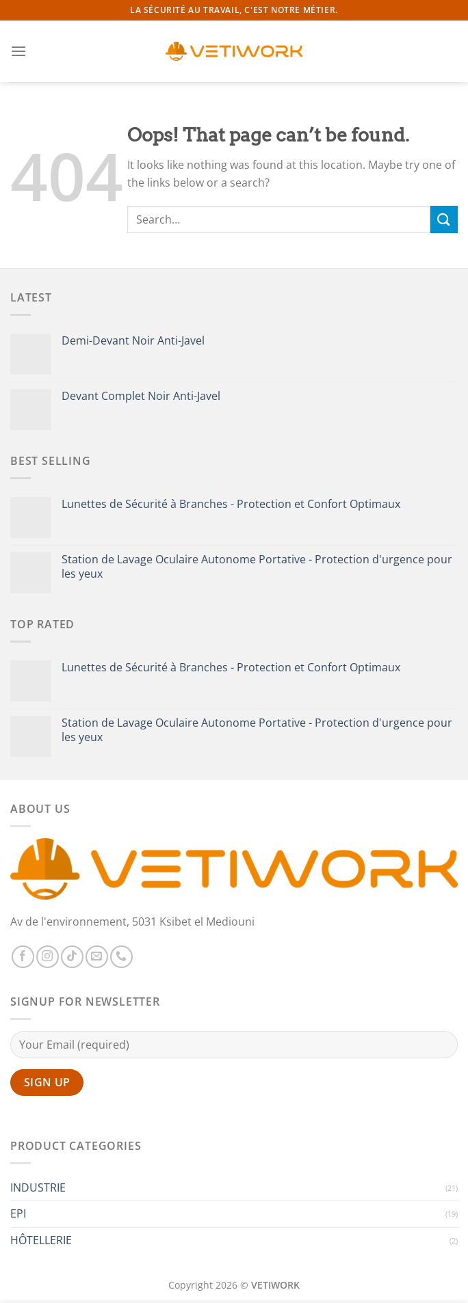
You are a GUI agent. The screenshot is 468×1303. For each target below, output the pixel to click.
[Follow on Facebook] (23, 956)
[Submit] (444, 219)
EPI (18, 1213)
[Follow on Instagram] (47, 956)
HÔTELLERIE (41, 1240)
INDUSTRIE (38, 1187)
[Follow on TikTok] (72, 956)
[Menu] (18, 51)
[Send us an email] (97, 956)
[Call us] (121, 956)
